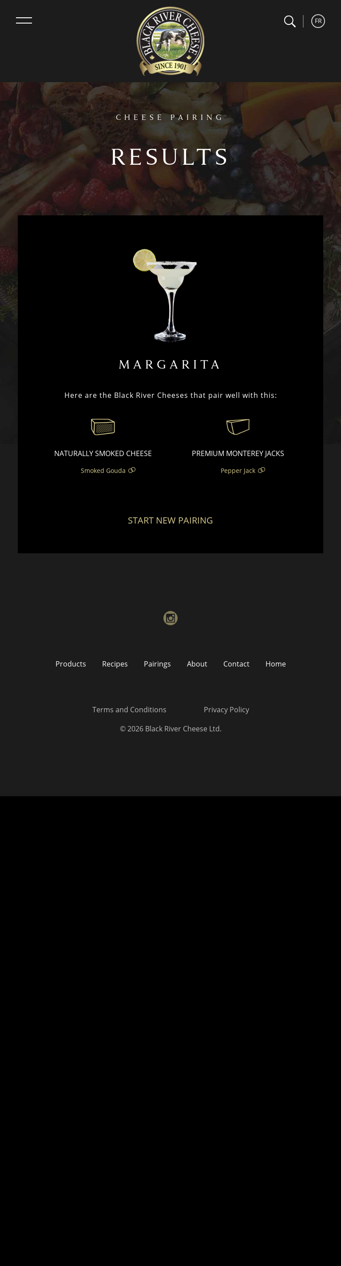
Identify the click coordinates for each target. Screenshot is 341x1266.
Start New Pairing (170, 520)
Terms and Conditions (129, 709)
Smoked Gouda (103, 470)
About (197, 664)
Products (71, 664)
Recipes (115, 664)
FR (318, 20)
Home (276, 664)
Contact (236, 664)
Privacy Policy (226, 709)
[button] (290, 22)
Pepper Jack (238, 470)
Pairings (157, 664)
